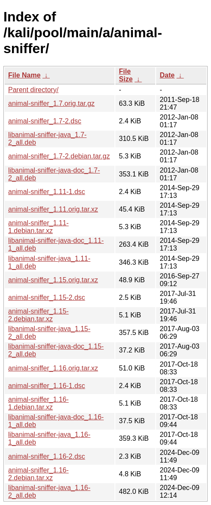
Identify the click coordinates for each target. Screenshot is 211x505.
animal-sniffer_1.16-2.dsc (46, 456)
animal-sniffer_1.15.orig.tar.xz (53, 280)
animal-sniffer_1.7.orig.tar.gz (51, 103)
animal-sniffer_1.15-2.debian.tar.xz (38, 315)
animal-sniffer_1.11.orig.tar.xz (53, 209)
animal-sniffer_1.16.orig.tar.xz (53, 368)
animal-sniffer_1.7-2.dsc (44, 121)
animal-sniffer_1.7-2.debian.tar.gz (59, 156)
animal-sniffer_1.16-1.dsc (46, 385)
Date (167, 75)
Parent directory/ (33, 89)
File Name (24, 75)
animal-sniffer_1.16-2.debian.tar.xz (38, 473)
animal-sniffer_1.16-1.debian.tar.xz (38, 403)
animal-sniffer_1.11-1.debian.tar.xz (38, 226)
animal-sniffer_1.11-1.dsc (46, 191)
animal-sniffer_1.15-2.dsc (46, 297)
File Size (126, 75)
